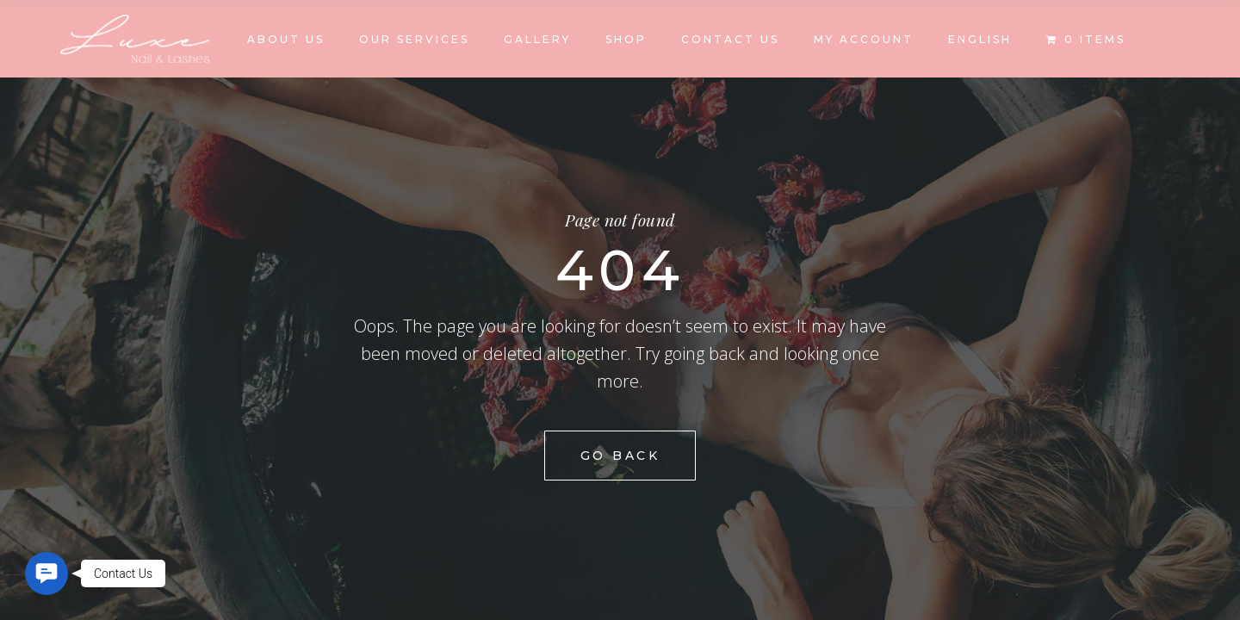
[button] (46, 573)
